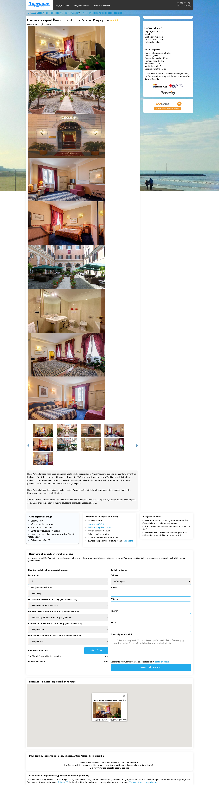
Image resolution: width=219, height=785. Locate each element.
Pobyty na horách (81, 5)
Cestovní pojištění (96, 524)
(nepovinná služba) (40, 587)
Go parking (128, 540)
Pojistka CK (63, 782)
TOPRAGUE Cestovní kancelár (39, 12)
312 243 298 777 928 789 (184, 4)
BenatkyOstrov (68, 617)
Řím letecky (86, 12)
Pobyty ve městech (102, 5)
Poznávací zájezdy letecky (66, 12)
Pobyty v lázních (62, 5)
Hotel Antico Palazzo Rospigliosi (107, 12)
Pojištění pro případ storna (99, 527)
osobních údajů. (162, 661)
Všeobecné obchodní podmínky (143, 782)
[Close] (124, 693)
